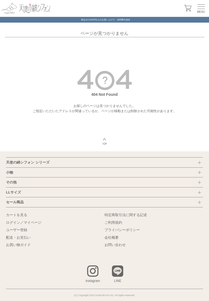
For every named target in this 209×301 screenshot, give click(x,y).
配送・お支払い (18, 237)
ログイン (13, 222)
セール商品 (15, 202)
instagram (93, 281)
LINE (117, 281)
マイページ (32, 222)
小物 (9, 172)
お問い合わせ (115, 245)
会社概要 (111, 237)
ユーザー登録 (16, 230)
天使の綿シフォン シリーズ (28, 162)
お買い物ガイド (18, 245)
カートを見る (16, 215)
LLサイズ (13, 192)
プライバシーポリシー (122, 230)
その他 (11, 182)
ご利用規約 (113, 222)
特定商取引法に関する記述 (125, 215)
